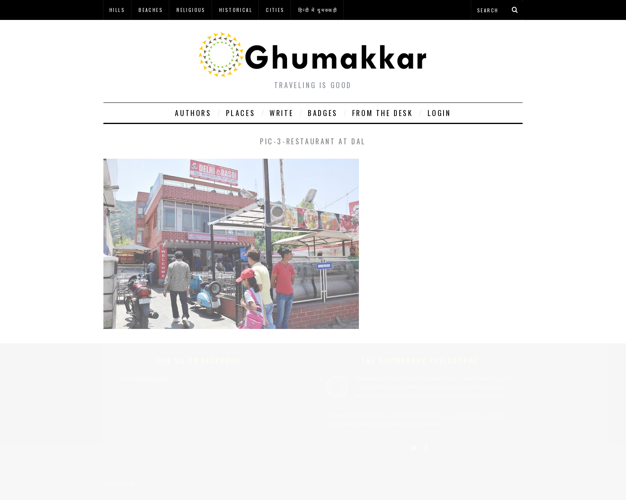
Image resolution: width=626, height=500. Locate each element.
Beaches (151, 9)
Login (439, 113)
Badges (323, 113)
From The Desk (382, 113)
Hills (117, 9)
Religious (191, 9)
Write (281, 113)
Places (241, 113)
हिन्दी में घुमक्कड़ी (317, 9)
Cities (275, 9)
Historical (235, 9)
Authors (193, 113)
